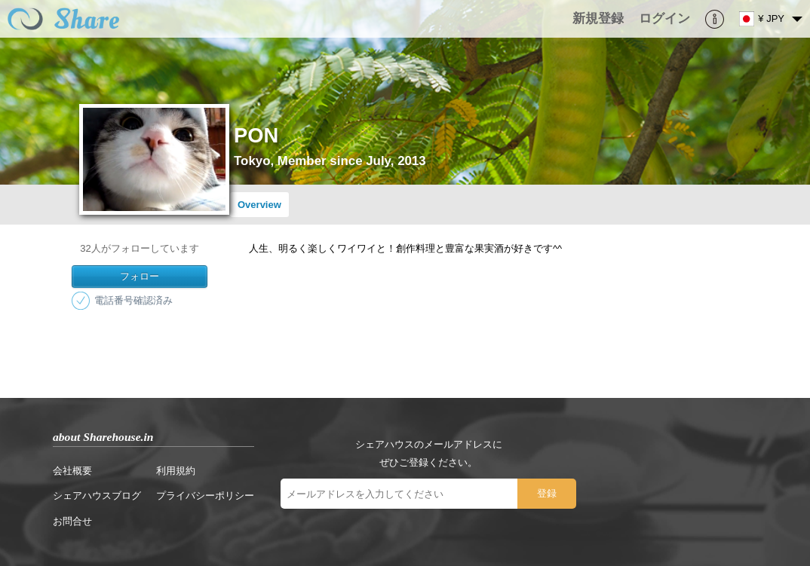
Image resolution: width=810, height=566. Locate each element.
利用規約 (175, 470)
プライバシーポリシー (205, 495)
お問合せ (72, 521)
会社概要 (72, 470)
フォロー (139, 276)
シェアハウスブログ (97, 495)
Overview (259, 204)
